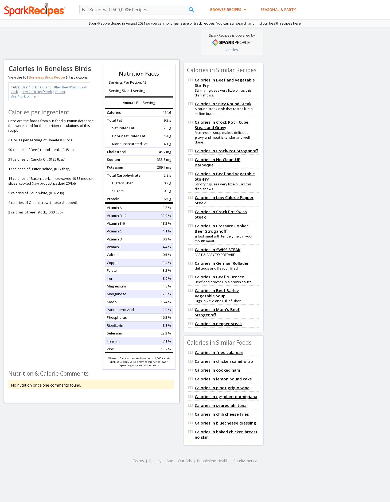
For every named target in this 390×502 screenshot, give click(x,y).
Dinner (60, 91)
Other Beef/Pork (64, 87)
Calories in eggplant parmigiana (226, 396)
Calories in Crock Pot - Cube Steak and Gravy (221, 124)
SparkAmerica (245, 460)
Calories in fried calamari (219, 352)
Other (44, 87)
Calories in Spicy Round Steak (223, 103)
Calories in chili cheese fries (222, 414)
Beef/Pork (29, 87)
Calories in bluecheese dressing (225, 423)
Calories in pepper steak (218, 323)
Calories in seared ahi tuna (221, 405)
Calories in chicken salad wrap (224, 361)
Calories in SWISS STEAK (217, 249)
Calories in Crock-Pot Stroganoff (226, 150)
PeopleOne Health (212, 460)
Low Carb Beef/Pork (37, 91)
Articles (232, 49)
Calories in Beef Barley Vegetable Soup (217, 293)
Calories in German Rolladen (222, 263)
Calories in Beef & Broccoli (221, 276)
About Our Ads (179, 460)
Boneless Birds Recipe (47, 77)
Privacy (155, 460)
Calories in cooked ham (217, 370)
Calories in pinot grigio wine (222, 387)
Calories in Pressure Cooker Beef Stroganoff (221, 228)
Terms (138, 460)
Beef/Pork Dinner (24, 96)
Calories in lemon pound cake (223, 379)
